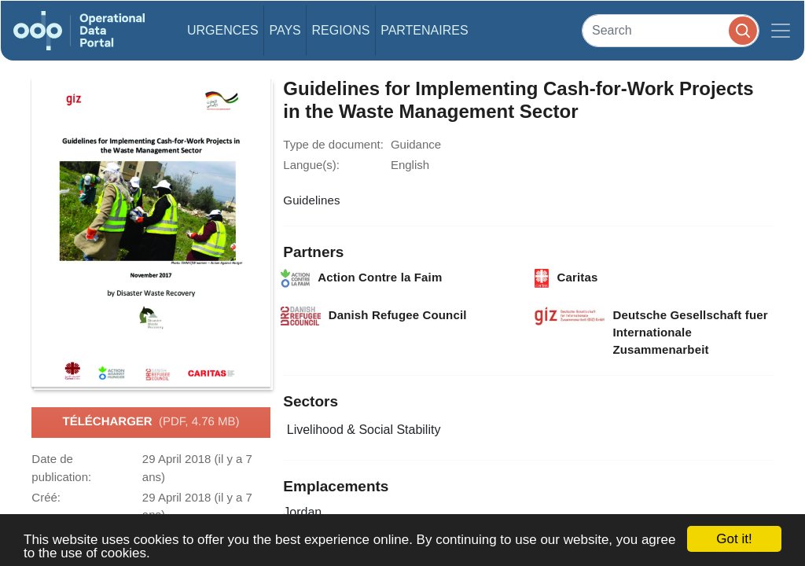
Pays (284, 30)
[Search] (670, 30)
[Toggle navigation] (780, 30)
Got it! (734, 538)
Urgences (223, 30)
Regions (341, 30)
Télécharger (150, 422)
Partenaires (424, 30)
